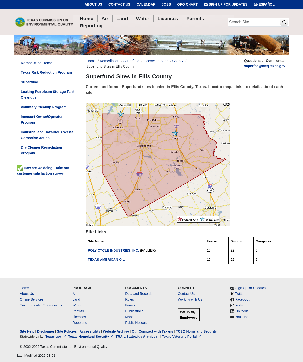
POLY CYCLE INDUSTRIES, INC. (113, 250)
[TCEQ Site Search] (284, 22)
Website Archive (116, 331)
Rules (129, 299)
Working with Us (190, 299)
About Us (93, 4)
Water (77, 305)
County (177, 61)
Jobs (166, 4)
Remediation (109, 61)
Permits (78, 311)
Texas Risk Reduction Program (46, 72)
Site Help (27, 331)
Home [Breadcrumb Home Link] (91, 61)
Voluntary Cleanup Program (44, 107)
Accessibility (90, 331)
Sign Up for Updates (225, 4)
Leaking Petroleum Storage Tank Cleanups (48, 94)
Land (76, 299)
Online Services (32, 299)
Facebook (242, 299)
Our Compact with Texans (152, 331)
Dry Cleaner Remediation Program (41, 150)
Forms (130, 305)
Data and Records (138, 294)
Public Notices (136, 322)
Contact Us (119, 4)
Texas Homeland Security (91, 336)
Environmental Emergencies (41, 305)
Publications (134, 311)
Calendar (146, 4)
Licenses (79, 317)
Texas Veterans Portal (181, 336)
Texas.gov (55, 336)
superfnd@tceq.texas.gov (264, 66)
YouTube (242, 317)
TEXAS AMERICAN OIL (106, 259)
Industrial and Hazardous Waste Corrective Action (47, 135)
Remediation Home (36, 63)
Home (24, 288)
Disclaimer (45, 331)
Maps (129, 317)
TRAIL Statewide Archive (138, 336)
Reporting (80, 322)
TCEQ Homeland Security (196, 331)
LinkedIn (241, 311)
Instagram (242, 305)
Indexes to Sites (155, 61)
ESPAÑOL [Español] (264, 4)
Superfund (131, 61)
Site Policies (67, 331)
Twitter (240, 294)
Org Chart (187, 4)
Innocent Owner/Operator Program (42, 119)
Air (75, 294)
